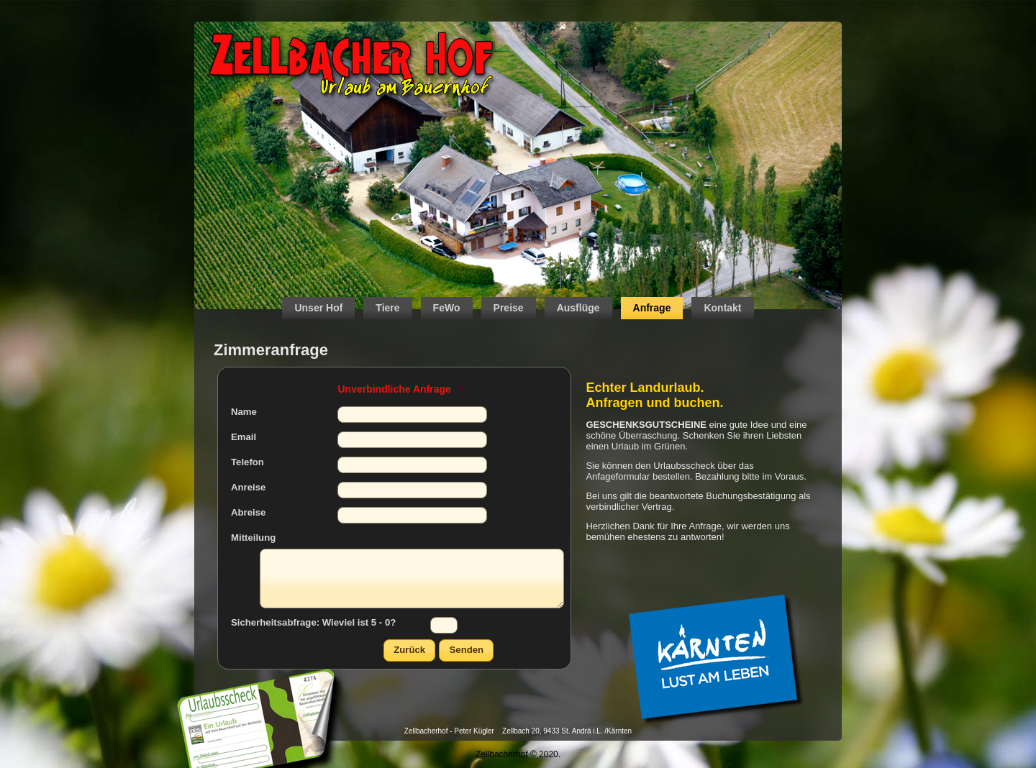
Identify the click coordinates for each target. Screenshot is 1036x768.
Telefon (247, 462)
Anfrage (652, 308)
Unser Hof (318, 308)
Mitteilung (253, 537)
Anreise (248, 487)
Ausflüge (578, 308)
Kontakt (722, 308)
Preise (509, 308)
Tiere (387, 308)
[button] (409, 650)
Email (243, 436)
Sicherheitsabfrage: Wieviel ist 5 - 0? (313, 622)
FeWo (446, 308)
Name (244, 411)
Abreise (248, 512)
